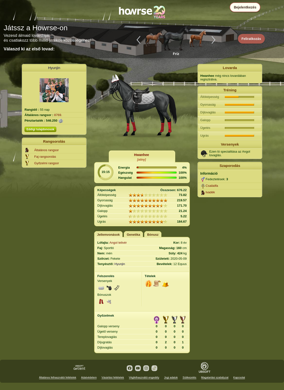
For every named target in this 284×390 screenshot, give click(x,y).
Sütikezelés (189, 377)
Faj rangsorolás (45, 156)
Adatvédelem (89, 377)
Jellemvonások (108, 234)
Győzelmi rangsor (46, 163)
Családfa (212, 185)
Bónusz (153, 234)
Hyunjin (54, 68)
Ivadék (210, 192)
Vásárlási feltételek (112, 377)
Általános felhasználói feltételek (57, 377)
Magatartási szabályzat (215, 377)
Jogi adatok (171, 377)
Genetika (133, 234)
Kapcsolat (239, 377)
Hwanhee (141, 155)
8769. (58, 115)
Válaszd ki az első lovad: (29, 49)
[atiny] (141, 159)
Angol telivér (118, 242)
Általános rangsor (46, 150)
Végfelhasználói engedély (144, 377)
